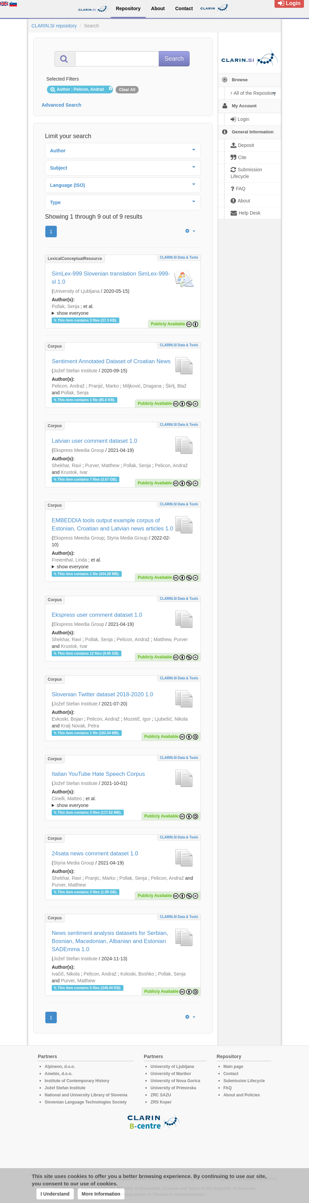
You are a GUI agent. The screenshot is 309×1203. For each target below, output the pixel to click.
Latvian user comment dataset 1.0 (94, 441)
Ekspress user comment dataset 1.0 (97, 615)
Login (289, 3)
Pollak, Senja (65, 306)
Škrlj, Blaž (175, 386)
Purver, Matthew (102, 465)
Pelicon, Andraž (68, 386)
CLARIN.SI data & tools (179, 257)
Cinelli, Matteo (67, 798)
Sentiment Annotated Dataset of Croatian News (111, 361)
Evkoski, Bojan (67, 719)
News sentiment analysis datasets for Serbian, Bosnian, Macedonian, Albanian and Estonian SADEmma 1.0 (110, 941)
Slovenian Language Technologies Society (86, 1102)
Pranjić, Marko (104, 386)
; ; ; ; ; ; (123, 309)
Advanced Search (61, 105)
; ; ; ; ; (123, 802)
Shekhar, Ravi (66, 465)
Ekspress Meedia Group (78, 450)
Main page (233, 1066)
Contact (231, 1073)
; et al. (123, 310)
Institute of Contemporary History (77, 1080)
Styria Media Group (127, 538)
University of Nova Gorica (175, 1080)
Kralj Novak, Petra (80, 725)
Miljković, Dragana (142, 386)
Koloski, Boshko (137, 974)
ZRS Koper (160, 1102)
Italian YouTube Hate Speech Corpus (98, 774)
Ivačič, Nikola (65, 974)
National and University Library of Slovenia (86, 1095)
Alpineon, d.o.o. (60, 1066)
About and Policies (241, 1095)
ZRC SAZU (160, 1095)
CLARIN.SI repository (54, 25)
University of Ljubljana (76, 291)
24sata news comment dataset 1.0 (95, 853)
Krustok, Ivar (74, 472)
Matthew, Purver (170, 639)
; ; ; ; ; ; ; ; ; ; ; (123, 563)
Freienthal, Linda (69, 560)
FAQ (227, 1088)
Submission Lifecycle (244, 1080)
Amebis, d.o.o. (58, 1073)
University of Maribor (170, 1073)
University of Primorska (173, 1088)
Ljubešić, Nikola (171, 719)
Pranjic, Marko (100, 878)
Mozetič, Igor (136, 719)
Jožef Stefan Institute (75, 370)
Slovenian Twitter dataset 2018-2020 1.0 (102, 694)
